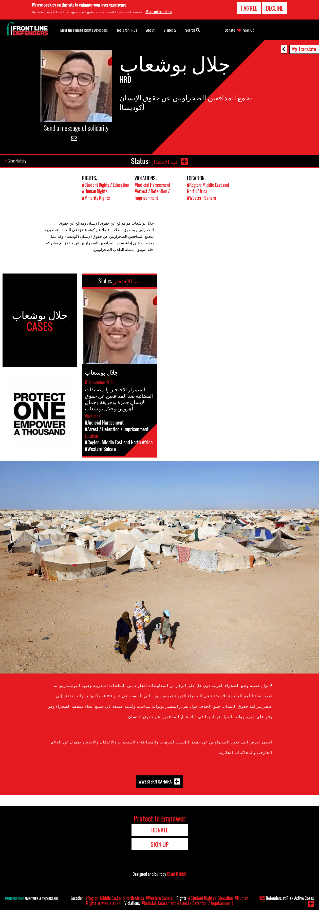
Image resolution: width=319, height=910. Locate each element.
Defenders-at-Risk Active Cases (286, 898)
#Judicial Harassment (152, 185)
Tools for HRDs (127, 30)
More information (158, 11)
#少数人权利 (109, 903)
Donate (230, 30)
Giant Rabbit (176, 874)
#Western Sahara (201, 197)
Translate (307, 48)
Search (192, 29)
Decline (274, 8)
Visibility (170, 30)
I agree (249, 8)
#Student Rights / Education (105, 185)
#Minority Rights (96, 197)
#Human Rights (94, 191)
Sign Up (248, 30)
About (150, 30)
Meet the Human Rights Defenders (84, 30)
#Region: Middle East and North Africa (114, 898)
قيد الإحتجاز (163, 161)
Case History (17, 161)
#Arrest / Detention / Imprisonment (152, 194)
